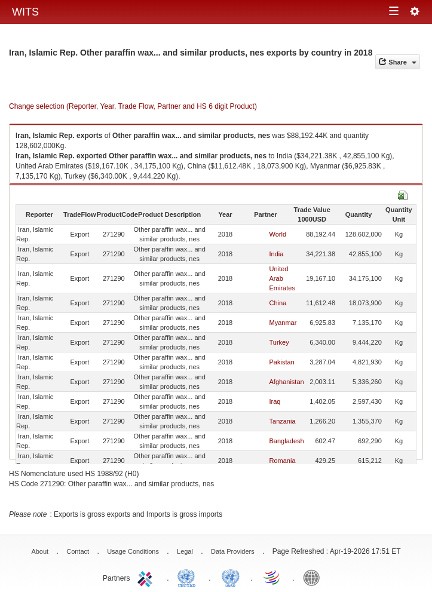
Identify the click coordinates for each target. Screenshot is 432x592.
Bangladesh (286, 440)
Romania (282, 460)
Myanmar (283, 322)
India (276, 253)
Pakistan (282, 362)
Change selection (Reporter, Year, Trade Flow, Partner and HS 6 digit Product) (133, 106)
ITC (147, 577)
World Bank (314, 577)
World (278, 234)
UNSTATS (231, 577)
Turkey (279, 342)
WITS (25, 12)
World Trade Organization (272, 577)
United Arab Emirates (282, 278)
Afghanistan (286, 381)
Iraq (275, 401)
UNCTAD (189, 577)
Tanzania (282, 421)
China (278, 302)
